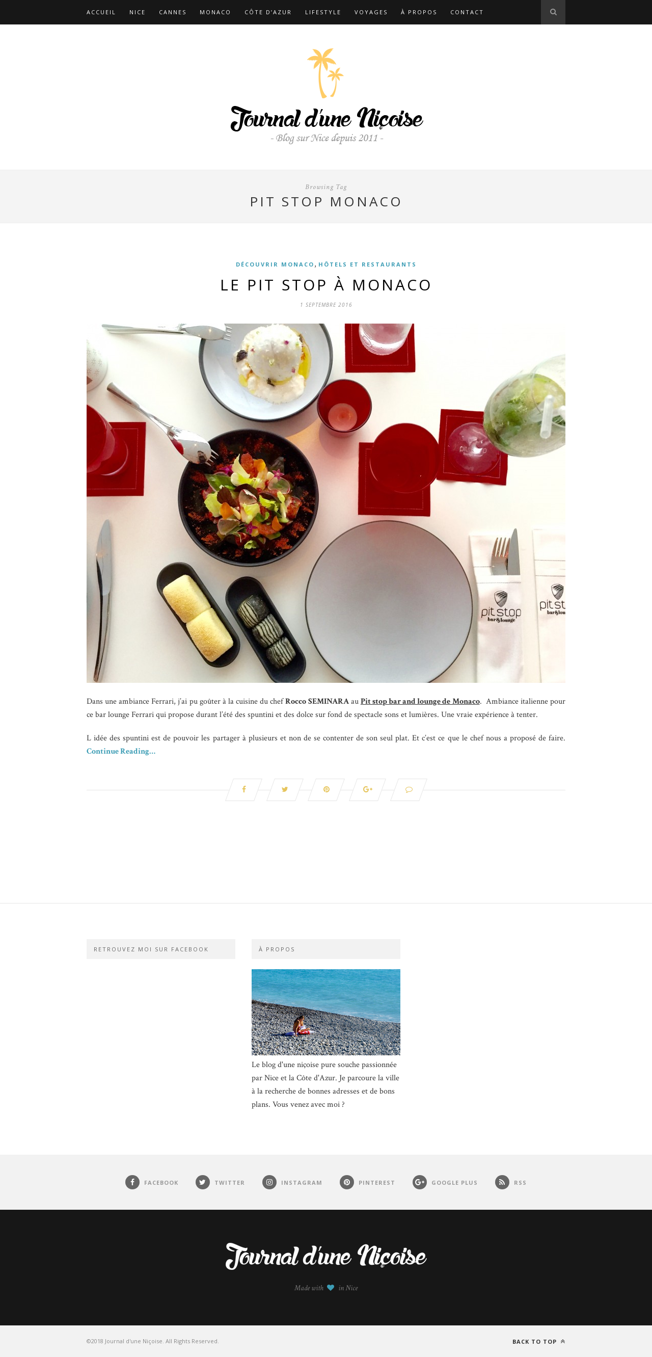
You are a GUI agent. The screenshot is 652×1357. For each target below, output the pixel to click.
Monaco (215, 12)
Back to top (538, 1341)
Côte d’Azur (268, 12)
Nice (137, 12)
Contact (467, 12)
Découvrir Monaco (275, 264)
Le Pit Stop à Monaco (326, 284)
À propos (419, 12)
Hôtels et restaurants (367, 264)
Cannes (172, 12)
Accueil (101, 12)
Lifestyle (323, 12)
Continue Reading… (121, 751)
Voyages (371, 12)
